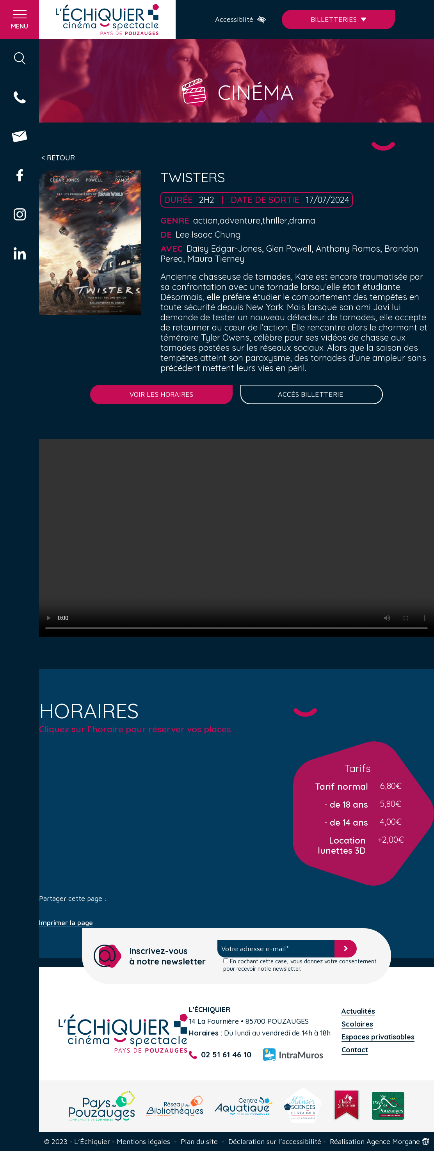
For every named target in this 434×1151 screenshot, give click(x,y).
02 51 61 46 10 (220, 1055)
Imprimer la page (66, 923)
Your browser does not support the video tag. (236, 538)
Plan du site (199, 1141)
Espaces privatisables (378, 1036)
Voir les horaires (161, 394)
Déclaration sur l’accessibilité (274, 1141)
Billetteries (338, 19)
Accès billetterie (311, 394)
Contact (355, 1049)
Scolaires (357, 1024)
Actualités (358, 1011)
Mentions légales (143, 1141)
